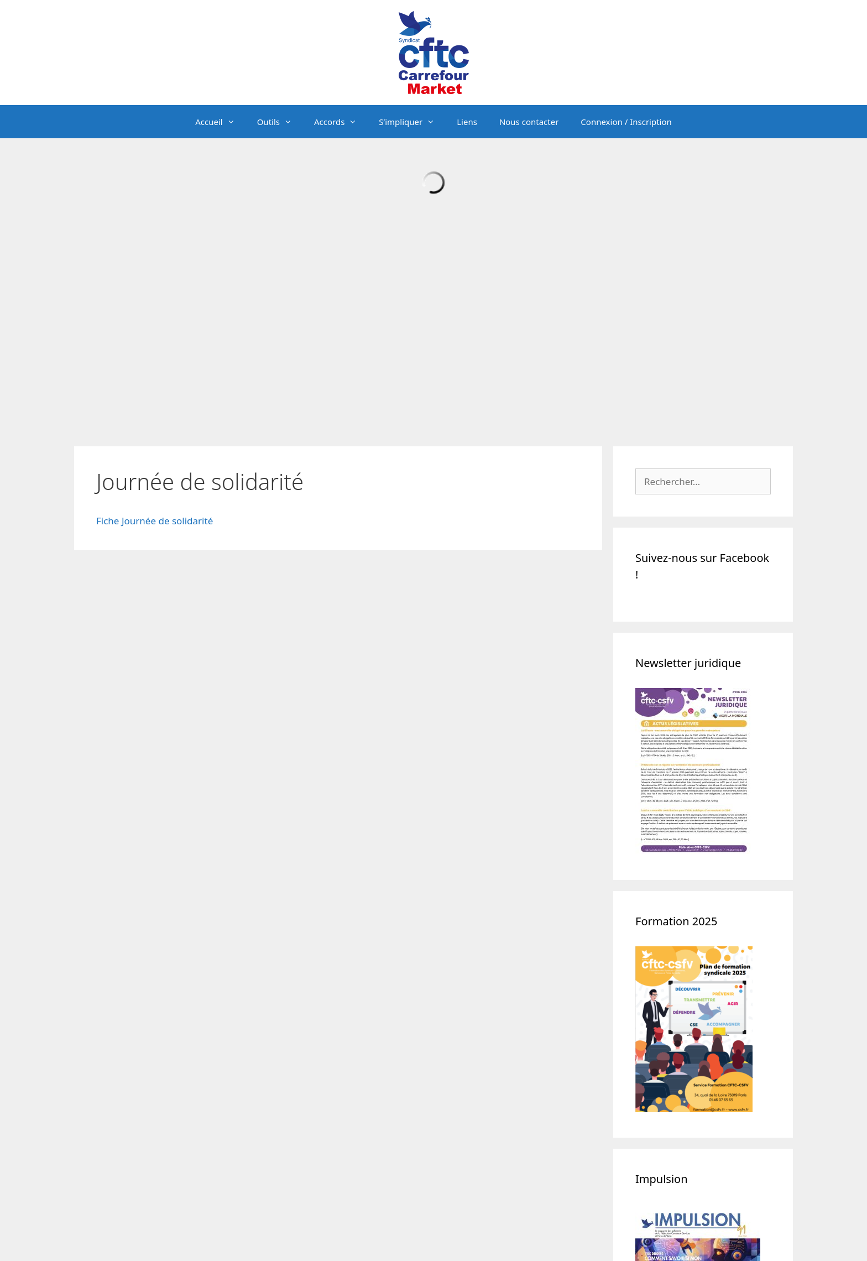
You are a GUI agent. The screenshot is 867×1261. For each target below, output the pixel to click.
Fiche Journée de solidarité (154, 520)
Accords (341, 121)
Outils (280, 121)
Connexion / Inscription (626, 121)
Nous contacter (528, 121)
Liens (467, 121)
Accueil (220, 121)
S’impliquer (412, 121)
